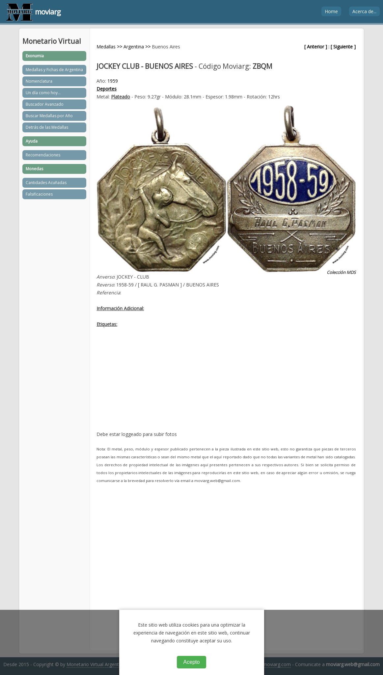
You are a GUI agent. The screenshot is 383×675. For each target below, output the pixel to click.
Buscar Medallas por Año (49, 116)
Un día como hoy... (43, 92)
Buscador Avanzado (45, 104)
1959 (112, 81)
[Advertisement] (226, 384)
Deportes (106, 89)
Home (331, 11)
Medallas (106, 46)
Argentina (133, 46)
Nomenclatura (39, 81)
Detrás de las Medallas (47, 127)
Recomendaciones (43, 155)
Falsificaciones (39, 194)
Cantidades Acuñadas (46, 182)
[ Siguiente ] (343, 46)
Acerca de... (364, 11)
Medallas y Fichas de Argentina (54, 69)
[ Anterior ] (315, 46)
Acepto (191, 662)
